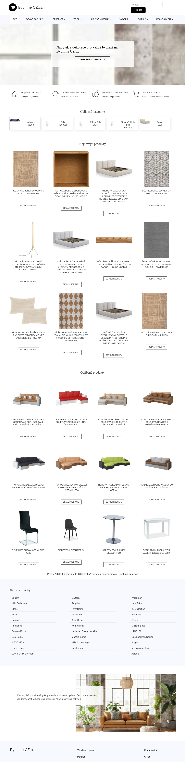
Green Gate (147, 630)
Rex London (18, 636)
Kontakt (148, 745)
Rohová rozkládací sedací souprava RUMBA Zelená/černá (114, 487)
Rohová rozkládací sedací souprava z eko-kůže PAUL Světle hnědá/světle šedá (28, 422)
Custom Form (105, 619)
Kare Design (61, 614)
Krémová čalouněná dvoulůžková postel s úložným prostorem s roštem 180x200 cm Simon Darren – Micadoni (113, 196)
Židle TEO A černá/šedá (71, 550)
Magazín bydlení (164, 19)
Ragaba (16, 603)
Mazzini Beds (62, 619)
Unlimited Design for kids (154, 619)
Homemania (18, 619)
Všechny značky (85, 732)
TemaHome (147, 603)
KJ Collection (19, 608)
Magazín (81, 738)
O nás (147, 738)
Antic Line (103, 608)
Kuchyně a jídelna (99, 19)
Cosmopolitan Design (152, 625)
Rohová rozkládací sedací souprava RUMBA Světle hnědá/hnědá (71, 487)
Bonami (16, 598)
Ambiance (146, 614)
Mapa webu (83, 745)
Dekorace (58, 19)
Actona (145, 636)
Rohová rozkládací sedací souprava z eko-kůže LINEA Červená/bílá (71, 422)
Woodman (103, 598)
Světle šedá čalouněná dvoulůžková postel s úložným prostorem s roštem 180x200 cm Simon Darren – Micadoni (71, 267)
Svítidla (142, 19)
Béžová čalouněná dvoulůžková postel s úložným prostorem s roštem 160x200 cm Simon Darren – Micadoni (113, 337)
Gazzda (59, 598)
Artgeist (102, 630)
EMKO (101, 603)
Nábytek (123, 19)
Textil (76, 19)
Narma (15, 614)
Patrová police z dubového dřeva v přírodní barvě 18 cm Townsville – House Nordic (71, 193)
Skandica (146, 608)
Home (14, 19)
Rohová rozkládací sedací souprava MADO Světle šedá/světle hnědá (114, 422)
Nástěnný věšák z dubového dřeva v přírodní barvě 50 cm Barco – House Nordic (114, 264)
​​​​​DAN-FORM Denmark (109, 636)
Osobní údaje (151, 732)
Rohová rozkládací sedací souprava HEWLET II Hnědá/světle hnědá (156, 422)
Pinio (58, 608)
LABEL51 (17, 625)
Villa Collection (149, 598)
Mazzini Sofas (105, 625)
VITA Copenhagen (64, 630)
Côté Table (60, 625)
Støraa (101, 614)
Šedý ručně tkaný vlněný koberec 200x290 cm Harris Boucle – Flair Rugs (156, 264)
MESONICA (18, 630)
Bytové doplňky (34, 19)
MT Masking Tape (64, 636)
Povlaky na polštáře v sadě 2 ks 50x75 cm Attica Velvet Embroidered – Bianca (28, 335)
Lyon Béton (61, 603)
